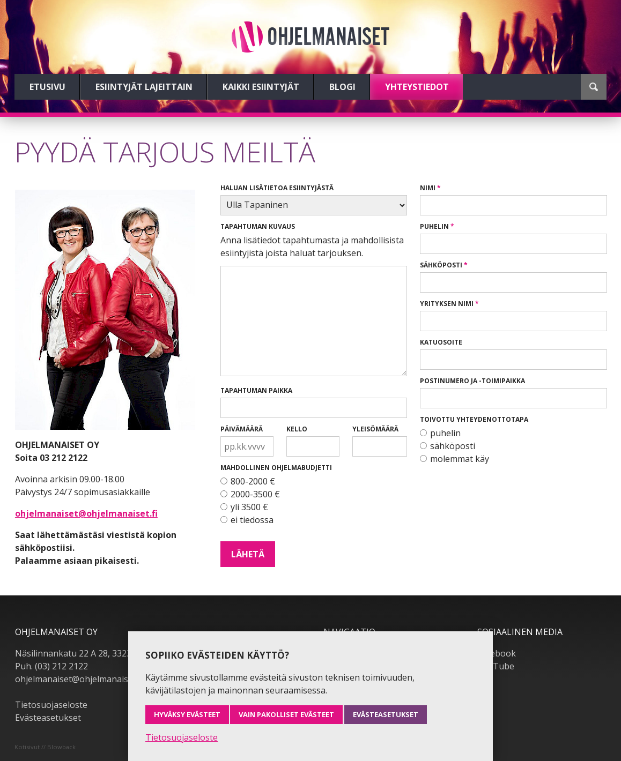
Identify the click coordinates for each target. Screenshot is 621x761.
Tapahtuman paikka (256, 390)
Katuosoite (441, 342)
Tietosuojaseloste (51, 705)
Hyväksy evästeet (187, 714)
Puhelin (434, 226)
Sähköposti (441, 265)
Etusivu (47, 87)
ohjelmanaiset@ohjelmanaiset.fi (86, 513)
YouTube (495, 666)
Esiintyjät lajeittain (144, 87)
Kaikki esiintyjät (261, 87)
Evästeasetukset (48, 717)
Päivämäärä (241, 429)
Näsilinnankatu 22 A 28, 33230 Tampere (95, 653)
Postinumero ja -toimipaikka (472, 380)
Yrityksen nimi (447, 303)
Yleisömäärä (375, 429)
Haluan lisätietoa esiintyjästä (277, 187)
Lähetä (247, 554)
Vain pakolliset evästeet (286, 714)
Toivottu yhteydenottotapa (474, 419)
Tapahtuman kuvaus (257, 226)
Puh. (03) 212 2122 (51, 666)
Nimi (427, 187)
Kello (296, 429)
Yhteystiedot (417, 87)
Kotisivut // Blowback (45, 747)
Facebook (496, 653)
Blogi (342, 87)
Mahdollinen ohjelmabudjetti (276, 467)
